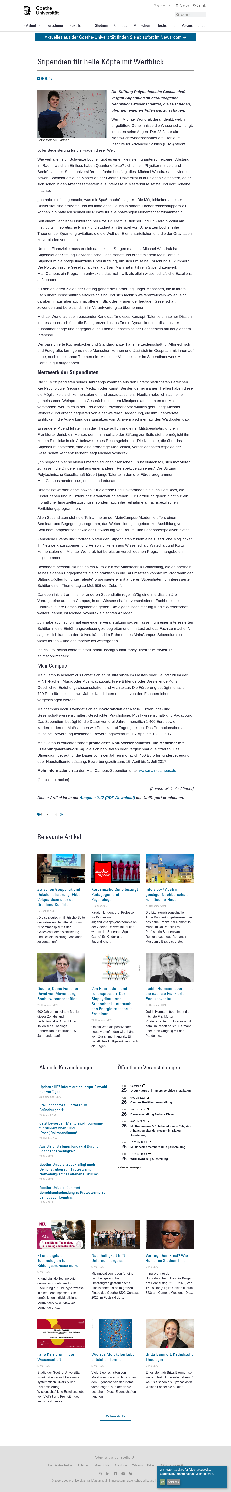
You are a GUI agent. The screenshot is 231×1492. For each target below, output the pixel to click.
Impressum (117, 1480)
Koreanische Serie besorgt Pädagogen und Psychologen (114, 894)
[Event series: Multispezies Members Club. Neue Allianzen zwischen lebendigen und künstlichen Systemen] (149, 1142)
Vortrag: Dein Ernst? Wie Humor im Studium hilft (167, 1258)
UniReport (49, 814)
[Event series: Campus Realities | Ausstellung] (148, 1097)
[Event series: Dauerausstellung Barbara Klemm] (148, 1109)
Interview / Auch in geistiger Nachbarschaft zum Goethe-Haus (167, 894)
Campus (120, 25)
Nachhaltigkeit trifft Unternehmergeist (108, 1258)
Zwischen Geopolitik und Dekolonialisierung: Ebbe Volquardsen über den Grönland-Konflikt (59, 897)
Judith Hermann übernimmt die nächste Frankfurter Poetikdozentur (169, 993)
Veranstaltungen (194, 25)
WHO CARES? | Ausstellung (149, 1159)
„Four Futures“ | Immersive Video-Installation (160, 1090)
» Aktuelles (32, 25)
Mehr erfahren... (205, 1473)
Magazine (162, 5)
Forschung (55, 25)
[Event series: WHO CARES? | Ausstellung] (149, 1154)
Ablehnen (173, 1482)
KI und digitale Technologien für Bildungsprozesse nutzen (59, 1260)
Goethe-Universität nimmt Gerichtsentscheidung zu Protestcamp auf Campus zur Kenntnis (73, 1192)
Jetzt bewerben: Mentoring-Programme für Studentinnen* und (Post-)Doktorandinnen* (71, 1128)
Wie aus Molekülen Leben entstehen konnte (114, 1357)
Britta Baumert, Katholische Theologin (170, 1357)
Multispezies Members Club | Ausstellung (157, 1147)
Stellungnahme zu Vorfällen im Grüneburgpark (63, 1107)
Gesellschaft (79, 25)
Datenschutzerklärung (140, 1480)
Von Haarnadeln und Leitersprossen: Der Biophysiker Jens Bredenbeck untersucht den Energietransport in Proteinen (112, 1001)
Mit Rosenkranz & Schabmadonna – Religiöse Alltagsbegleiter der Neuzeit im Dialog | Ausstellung (160, 1131)
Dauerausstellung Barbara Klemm (152, 1114)
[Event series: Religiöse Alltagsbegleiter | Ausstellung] (148, 1121)
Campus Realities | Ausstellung (151, 1102)
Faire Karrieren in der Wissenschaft (55, 1357)
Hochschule (166, 25)
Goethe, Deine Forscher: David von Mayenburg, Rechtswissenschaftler (58, 993)
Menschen (141, 25)
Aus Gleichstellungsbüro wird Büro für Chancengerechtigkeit (69, 1149)
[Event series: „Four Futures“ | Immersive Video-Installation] (143, 1086)
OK (162, 1482)
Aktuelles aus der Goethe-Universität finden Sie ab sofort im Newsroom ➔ (115, 37)
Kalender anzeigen (129, 1167)
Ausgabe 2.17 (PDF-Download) (107, 798)
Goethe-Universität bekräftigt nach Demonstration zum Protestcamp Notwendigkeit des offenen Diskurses (69, 1169)
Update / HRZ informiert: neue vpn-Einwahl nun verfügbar (73, 1089)
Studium (101, 25)
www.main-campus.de (157, 770)
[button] (115, 1416)
